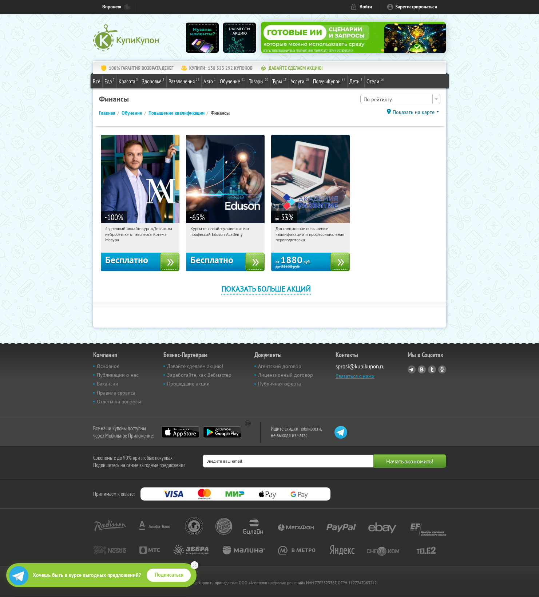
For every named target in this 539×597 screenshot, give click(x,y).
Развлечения (184, 81)
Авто (209, 81)
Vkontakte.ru (422, 369)
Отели (375, 81)
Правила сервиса (116, 393)
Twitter (432, 369)
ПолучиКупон (329, 81)
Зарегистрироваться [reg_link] (416, 7)
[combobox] (400, 99)
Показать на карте (414, 112)
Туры (279, 81)
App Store (180, 432)
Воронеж (111, 7)
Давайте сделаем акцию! (195, 366)
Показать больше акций (266, 288)
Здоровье (153, 81)
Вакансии (107, 383)
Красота (128, 81)
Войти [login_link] (366, 7)
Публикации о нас (117, 375)
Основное (108, 366)
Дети (355, 81)
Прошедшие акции (188, 383)
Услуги (300, 81)
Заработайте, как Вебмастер (199, 375)
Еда (109, 81)
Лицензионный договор (285, 375)
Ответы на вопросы (119, 401)
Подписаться (169, 575)
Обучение (232, 81)
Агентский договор (279, 366)
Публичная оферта (279, 383)
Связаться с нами (355, 376)
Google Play (222, 432)
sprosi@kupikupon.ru (360, 366)
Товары (258, 81)
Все (96, 81)
